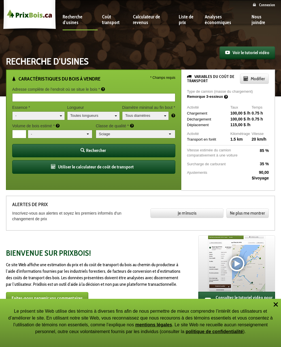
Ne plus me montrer (247, 213)
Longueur (75, 107)
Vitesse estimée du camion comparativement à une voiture (212, 153)
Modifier (258, 78)
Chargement (197, 113)
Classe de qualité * (112, 126)
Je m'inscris (187, 213)
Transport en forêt (201, 139)
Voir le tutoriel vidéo (251, 52)
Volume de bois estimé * (33, 126)
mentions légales (153, 324)
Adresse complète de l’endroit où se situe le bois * (56, 89)
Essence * (21, 107)
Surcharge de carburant (206, 164)
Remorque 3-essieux (205, 96)
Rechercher (93, 150)
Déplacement (198, 125)
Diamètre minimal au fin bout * (148, 107)
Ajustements (197, 172)
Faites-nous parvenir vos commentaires (47, 298)
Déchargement (199, 119)
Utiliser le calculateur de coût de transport (96, 167)
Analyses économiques (218, 19)
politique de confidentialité (214, 331)
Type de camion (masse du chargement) (220, 91)
